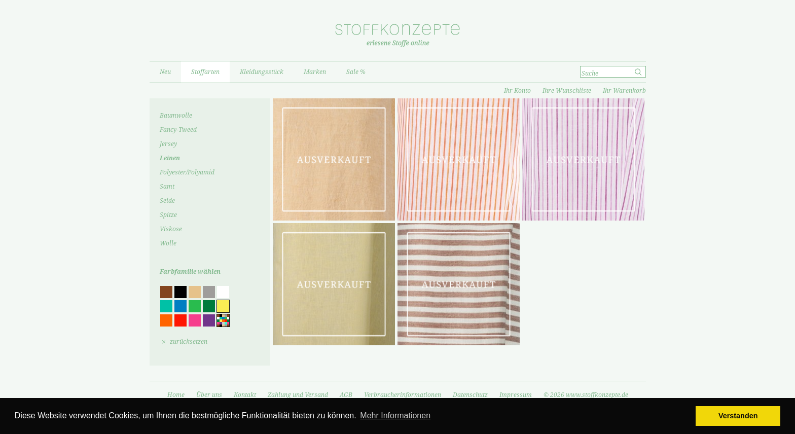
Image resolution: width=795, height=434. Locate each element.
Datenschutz (470, 395)
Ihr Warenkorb (624, 90)
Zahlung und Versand (298, 395)
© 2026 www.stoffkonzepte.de (586, 395)
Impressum (515, 395)
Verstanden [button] (738, 416)
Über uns (209, 395)
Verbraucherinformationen (402, 395)
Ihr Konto (517, 90)
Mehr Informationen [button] (395, 415)
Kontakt (245, 395)
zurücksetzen (188, 341)
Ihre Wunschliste (567, 90)
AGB (346, 395)
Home (176, 395)
